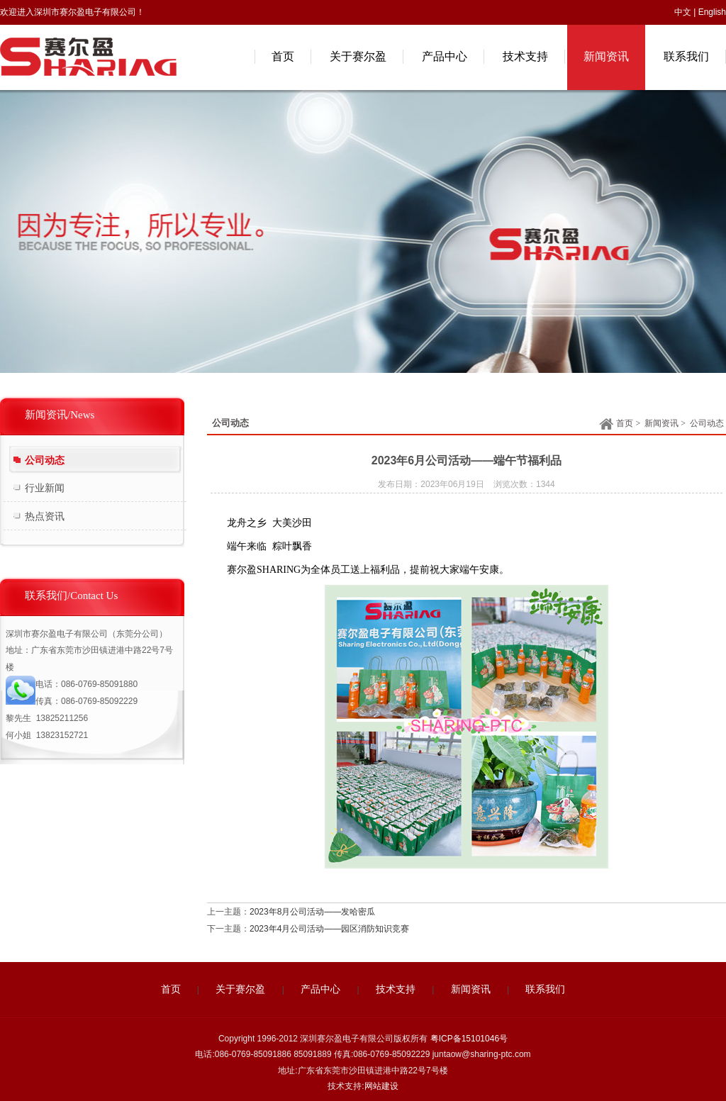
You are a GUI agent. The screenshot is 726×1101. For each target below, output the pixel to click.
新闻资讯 (661, 423)
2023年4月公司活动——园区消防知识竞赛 (329, 929)
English (712, 12)
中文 (682, 12)
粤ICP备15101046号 (469, 1039)
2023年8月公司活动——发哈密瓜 (312, 912)
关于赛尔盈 (240, 989)
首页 (616, 424)
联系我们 (545, 989)
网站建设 (381, 1086)
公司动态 (707, 423)
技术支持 (395, 989)
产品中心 (320, 989)
